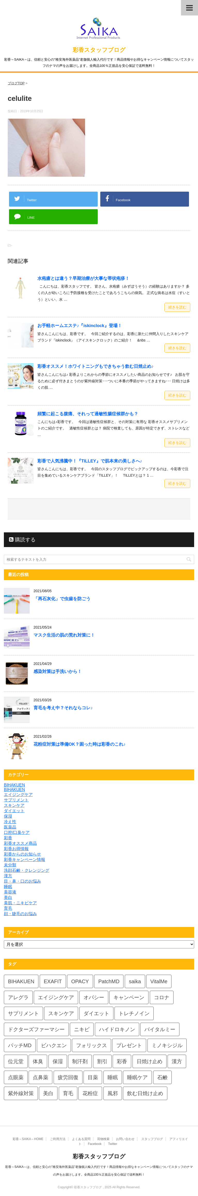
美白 (8, 897)
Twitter (112, 1144)
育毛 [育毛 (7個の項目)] (68, 1093)
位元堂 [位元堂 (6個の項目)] (15, 1061)
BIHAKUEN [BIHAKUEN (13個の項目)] (21, 981)
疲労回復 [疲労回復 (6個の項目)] (68, 1077)
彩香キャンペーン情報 (24, 859)
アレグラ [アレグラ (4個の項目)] (18, 997)
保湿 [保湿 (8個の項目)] (58, 1061)
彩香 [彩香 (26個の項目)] (122, 1061)
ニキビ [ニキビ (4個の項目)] (81, 1029)
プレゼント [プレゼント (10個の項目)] (129, 1045)
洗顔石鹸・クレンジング (26, 870)
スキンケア (14, 805)
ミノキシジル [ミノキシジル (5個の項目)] (167, 1045)
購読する (22, 539)
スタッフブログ (152, 1139)
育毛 (8, 908)
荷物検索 (103, 1139)
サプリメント (16, 800)
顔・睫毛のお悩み (20, 914)
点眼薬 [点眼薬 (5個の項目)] (15, 1077)
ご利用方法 (57, 1139)
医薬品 (10, 827)
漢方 (8, 876)
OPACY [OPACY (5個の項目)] (80, 981)
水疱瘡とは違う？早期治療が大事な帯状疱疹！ (83, 278)
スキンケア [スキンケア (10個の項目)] (61, 1013)
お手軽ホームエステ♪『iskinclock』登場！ (79, 325)
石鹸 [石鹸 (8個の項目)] (162, 1077)
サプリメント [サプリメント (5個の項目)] (23, 1013)
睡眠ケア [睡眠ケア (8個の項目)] (137, 1077)
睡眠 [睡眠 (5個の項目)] (113, 1077)
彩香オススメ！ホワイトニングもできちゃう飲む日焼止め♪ (95, 366)
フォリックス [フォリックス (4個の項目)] (91, 1045)
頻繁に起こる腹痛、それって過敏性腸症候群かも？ (87, 413)
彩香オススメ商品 (20, 843)
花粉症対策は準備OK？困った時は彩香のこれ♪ (80, 744)
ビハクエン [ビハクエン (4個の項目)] (54, 1045)
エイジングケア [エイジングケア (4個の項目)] (56, 997)
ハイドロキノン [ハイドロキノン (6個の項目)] (117, 1029)
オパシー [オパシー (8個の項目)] (94, 997)
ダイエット (14, 811)
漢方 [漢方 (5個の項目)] (177, 1061)
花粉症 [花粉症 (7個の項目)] (90, 1093)
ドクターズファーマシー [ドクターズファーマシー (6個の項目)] (36, 1029)
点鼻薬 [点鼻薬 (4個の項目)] (40, 1077)
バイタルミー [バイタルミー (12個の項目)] (159, 1029)
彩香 (8, 838)
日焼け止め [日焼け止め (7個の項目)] (149, 1061)
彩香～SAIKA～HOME (28, 1139)
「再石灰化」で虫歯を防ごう (62, 598)
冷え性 (10, 821)
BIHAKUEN (14, 785)
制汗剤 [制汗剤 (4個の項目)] (80, 1061)
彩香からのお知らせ (22, 854)
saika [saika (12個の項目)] (135, 981)
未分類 (10, 865)
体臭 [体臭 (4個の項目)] (38, 1061)
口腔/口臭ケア (17, 832)
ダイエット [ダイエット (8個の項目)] (96, 1013)
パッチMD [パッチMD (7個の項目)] (19, 1045)
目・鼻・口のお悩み (22, 881)
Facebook (95, 1144)
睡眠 (8, 886)
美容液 (10, 892)
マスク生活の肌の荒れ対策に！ (64, 635)
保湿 (8, 816)
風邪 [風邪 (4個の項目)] (113, 1093)
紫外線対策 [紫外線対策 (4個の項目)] (21, 1093)
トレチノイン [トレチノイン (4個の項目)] (134, 1013)
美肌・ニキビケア (20, 903)
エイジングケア (18, 794)
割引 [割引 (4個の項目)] (102, 1061)
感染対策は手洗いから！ (58, 671)
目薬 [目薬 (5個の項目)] (93, 1077)
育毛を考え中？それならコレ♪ (63, 707)
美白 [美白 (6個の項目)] (48, 1093)
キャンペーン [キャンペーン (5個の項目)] (128, 997)
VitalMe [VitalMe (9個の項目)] (158, 981)
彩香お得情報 (16, 849)
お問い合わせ (125, 1139)
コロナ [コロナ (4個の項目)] (161, 997)
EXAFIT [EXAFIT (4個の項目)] (53, 981)
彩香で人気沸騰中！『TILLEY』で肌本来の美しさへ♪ (89, 461)
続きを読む (177, 307)
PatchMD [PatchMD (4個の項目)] (108, 981)
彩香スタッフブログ (99, 50)
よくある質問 (81, 1139)
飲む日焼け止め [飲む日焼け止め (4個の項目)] (145, 1093)
